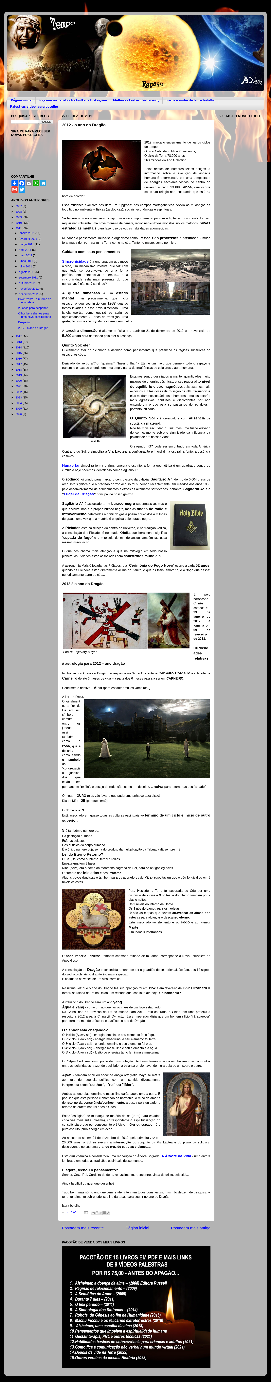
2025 (19, 408)
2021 (19, 386)
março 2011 (27, 244)
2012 (19, 336)
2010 (19, 222)
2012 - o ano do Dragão (33, 327)
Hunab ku (70, 465)
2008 (19, 211)
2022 (19, 392)
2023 (19, 397)
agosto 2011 (27, 272)
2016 (19, 358)
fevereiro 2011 (28, 238)
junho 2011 (26, 260)
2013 (19, 342)
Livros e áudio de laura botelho (190, 100)
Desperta (24, 322)
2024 (19, 403)
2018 (19, 369)
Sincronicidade (75, 261)
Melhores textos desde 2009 (136, 100)
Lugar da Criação (79, 494)
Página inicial (21, 100)
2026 (19, 414)
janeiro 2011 (27, 233)
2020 (19, 380)
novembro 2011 (29, 288)
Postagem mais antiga (190, 1228)
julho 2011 (26, 266)
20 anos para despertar (33, 308)
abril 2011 (25, 249)
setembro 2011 (29, 277)
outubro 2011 (28, 283)
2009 (19, 217)
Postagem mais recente (83, 1228)
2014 (19, 347)
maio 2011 (26, 255)
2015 (19, 353)
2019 (19, 375)
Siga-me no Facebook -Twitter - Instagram (73, 100)
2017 (19, 364)
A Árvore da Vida (176, 1156)
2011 (19, 228)
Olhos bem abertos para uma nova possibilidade (34, 315)
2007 (19, 206)
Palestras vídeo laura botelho (34, 107)
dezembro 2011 (29, 294)
